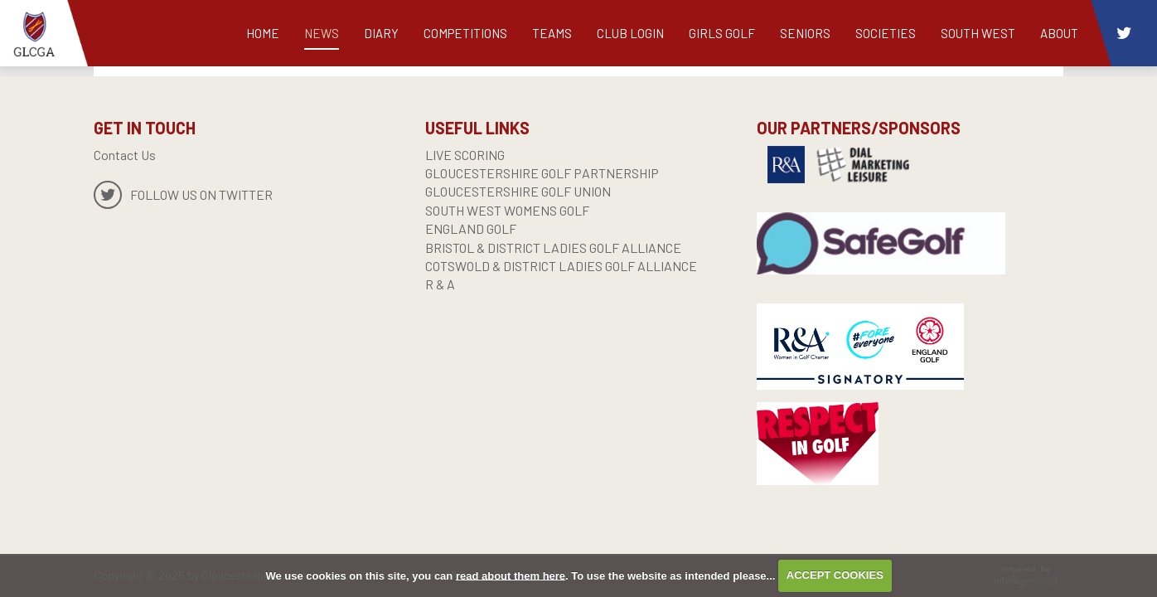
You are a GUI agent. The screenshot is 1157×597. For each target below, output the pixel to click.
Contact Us (125, 155)
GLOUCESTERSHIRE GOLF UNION (518, 191)
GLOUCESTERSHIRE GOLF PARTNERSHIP (542, 173)
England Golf (470, 228)
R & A (440, 284)
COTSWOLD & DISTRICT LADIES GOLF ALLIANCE (561, 266)
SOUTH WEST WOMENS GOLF (507, 210)
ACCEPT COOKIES (835, 575)
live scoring (465, 155)
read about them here (510, 575)
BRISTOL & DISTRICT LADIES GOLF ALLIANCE (553, 247)
